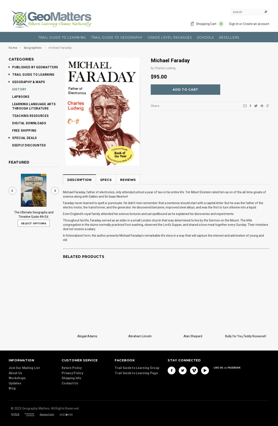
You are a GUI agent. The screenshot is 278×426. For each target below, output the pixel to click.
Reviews (128, 180)
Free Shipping (24, 130)
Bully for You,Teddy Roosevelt (245, 336)
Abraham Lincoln (140, 336)
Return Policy (72, 370)
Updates (15, 385)
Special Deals (23, 138)
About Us (15, 375)
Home (13, 47)
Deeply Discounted (29, 145)
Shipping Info (71, 380)
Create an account (256, 24)
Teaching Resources (30, 116)
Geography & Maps (27, 82)
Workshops (17, 380)
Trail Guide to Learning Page (136, 374)
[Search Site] (249, 12)
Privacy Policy (72, 375)
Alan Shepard (193, 336)
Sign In (234, 24)
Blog (12, 390)
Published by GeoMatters (33, 67)
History (19, 89)
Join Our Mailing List (24, 370)
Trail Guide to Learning (32, 74)
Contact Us (70, 385)
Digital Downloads (29, 123)
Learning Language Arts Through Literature (34, 106)
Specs (106, 180)
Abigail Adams (87, 336)
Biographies (33, 47)
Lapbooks (21, 96)
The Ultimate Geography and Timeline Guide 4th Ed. (33, 214)
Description (79, 180)
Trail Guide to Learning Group (137, 369)
